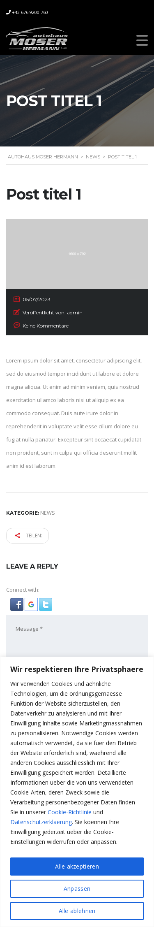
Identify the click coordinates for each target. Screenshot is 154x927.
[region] (77, 792)
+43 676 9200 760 (30, 12)
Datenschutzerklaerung (41, 822)
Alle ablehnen (77, 911)
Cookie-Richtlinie (70, 812)
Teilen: (28, 535)
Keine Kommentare (46, 326)
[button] (17, 603)
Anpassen (77, 888)
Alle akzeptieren (77, 866)
